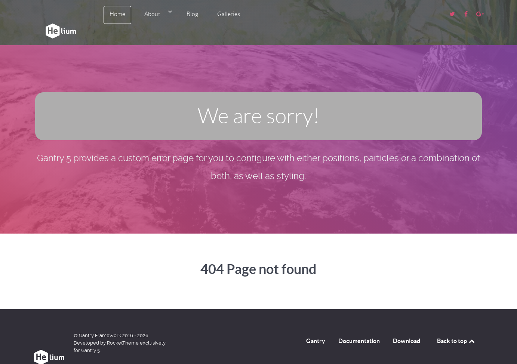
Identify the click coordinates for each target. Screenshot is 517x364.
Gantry (315, 326)
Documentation (359, 326)
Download (406, 326)
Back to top (456, 326)
